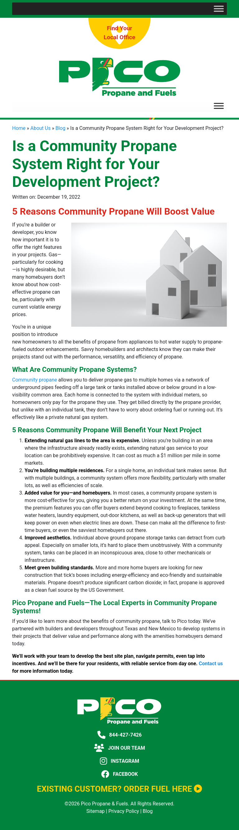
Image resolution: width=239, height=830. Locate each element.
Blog (60, 128)
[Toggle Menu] (219, 9)
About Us (40, 128)
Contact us (211, 663)
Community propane (34, 380)
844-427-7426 (119, 735)
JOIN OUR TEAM (119, 748)
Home (19, 128)
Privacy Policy (123, 811)
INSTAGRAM (119, 761)
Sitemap (96, 811)
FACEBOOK (119, 774)
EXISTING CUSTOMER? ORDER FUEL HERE (119, 789)
